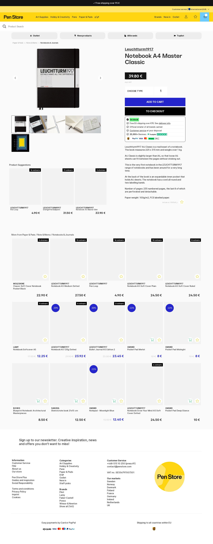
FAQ (14, 466)
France (110, 493)
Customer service (179, 9)
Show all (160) (66, 506)
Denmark (111, 487)
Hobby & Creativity (60, 17)
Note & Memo (31, 43)
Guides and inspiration (23, 480)
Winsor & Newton (68, 503)
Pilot (61, 492)
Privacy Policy (19, 491)
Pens (74, 17)
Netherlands (113, 502)
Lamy (62, 495)
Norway (111, 484)
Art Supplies (42, 17)
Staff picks (65, 483)
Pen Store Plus (19, 477)
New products (84, 35)
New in (167, 17)
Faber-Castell (66, 497)
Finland (110, 490)
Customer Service (21, 463)
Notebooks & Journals (49, 43)
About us (16, 468)
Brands (158, 17)
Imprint (15, 494)
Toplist (180, 35)
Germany (111, 496)
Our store (17, 471)
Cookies (16, 497)
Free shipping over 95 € (106, 3)
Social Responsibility (22, 483)
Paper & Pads (86, 17)
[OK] (106, 26)
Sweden (111, 481)
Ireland (110, 499)
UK (108, 505)
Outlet (176, 17)
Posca (62, 500)
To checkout (155, 111)
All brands (132, 35)
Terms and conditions (23, 488)
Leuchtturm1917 (139, 49)
